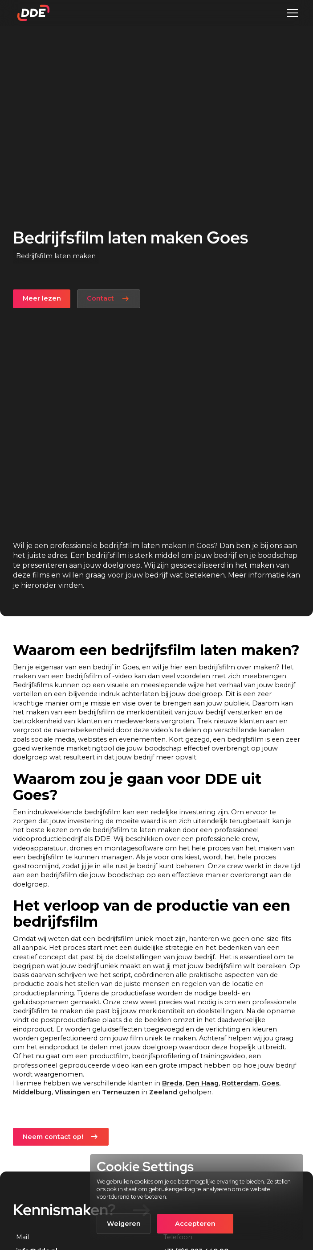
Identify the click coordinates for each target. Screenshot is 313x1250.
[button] (291, 13)
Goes (270, 1083)
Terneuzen (121, 1092)
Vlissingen (73, 1092)
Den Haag (202, 1083)
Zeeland (163, 1092)
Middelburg (32, 1092)
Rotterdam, (241, 1083)
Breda (172, 1083)
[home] (31, 13)
